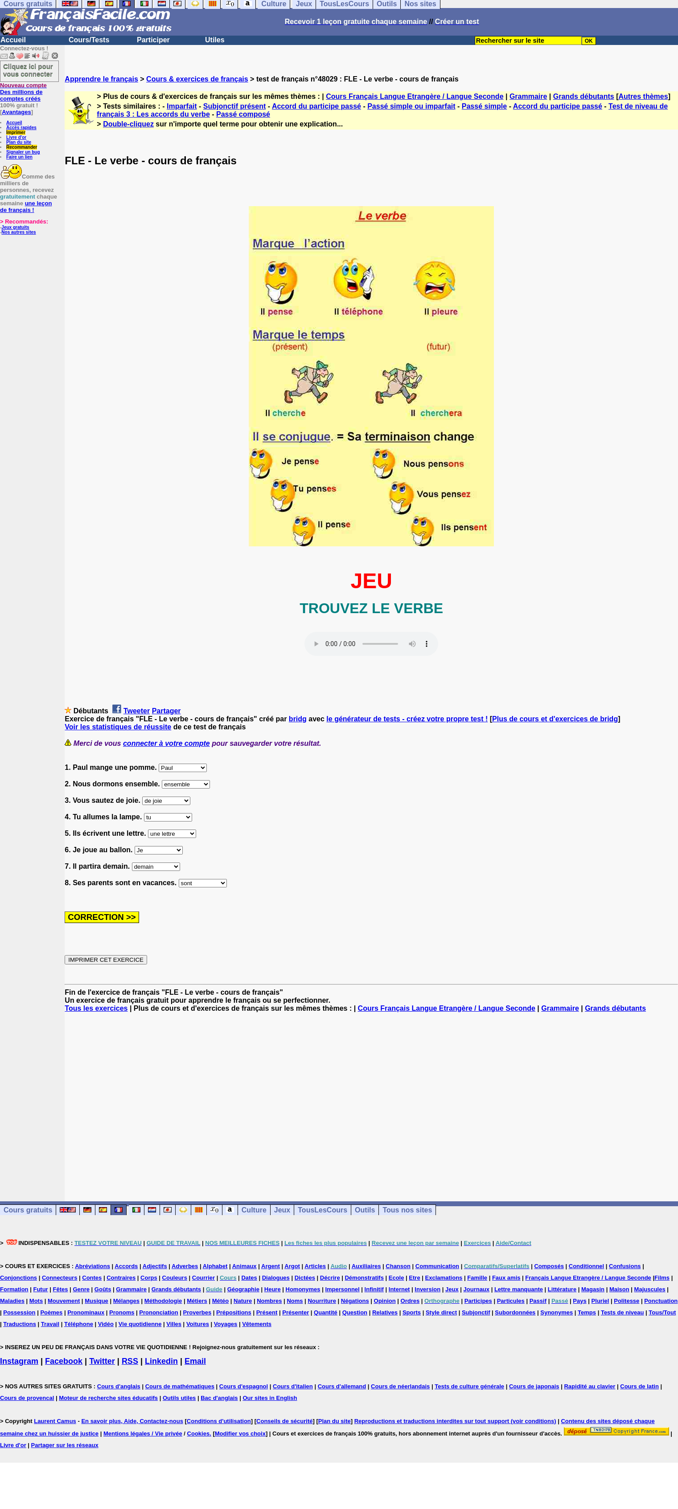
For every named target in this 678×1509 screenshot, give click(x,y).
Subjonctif (476, 1312)
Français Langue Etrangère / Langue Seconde (588, 1277)
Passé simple (484, 106)
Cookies (198, 1433)
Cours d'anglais (118, 1386)
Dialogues (276, 1277)
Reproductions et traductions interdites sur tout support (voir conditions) (455, 1421)
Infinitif (374, 1289)
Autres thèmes (643, 96)
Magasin (592, 1289)
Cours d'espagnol (243, 1386)
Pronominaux (85, 1312)
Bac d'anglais (219, 1398)
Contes (92, 1277)
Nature (243, 1300)
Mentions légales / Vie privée (142, 1433)
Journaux (477, 1289)
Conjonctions (18, 1277)
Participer (153, 40)
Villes (173, 1324)
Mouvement (64, 1300)
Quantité (325, 1312)
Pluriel (600, 1300)
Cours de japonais (534, 1386)
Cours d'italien (293, 1386)
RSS (130, 1361)
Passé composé (243, 114)
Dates (249, 1277)
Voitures (197, 1324)
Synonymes (556, 1312)
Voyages (226, 1324)
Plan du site (18, 142)
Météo (220, 1300)
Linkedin (161, 1361)
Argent (270, 1266)
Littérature (562, 1289)
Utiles (215, 40)
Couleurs (174, 1277)
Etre (414, 1277)
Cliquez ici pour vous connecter (28, 69)
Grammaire (528, 96)
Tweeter (136, 711)
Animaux (244, 1266)
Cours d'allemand (342, 1386)
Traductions (19, 1324)
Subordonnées (515, 1312)
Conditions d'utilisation (219, 1421)
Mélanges (126, 1300)
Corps (148, 1277)
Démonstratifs (364, 1277)
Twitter (102, 1361)
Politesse (626, 1300)
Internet (399, 1289)
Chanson (398, 1266)
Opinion (385, 1300)
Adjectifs (155, 1266)
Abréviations (92, 1266)
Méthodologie (163, 1300)
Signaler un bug (23, 152)
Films (662, 1277)
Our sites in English (269, 1398)
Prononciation (158, 1312)
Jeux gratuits (15, 227)
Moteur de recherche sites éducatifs (108, 1398)
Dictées (305, 1277)
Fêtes (60, 1289)
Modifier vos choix (240, 1433)
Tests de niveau (622, 1312)
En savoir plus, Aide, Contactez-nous (132, 1421)
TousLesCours (322, 1210)
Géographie (243, 1289)
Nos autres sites (18, 232)
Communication (437, 1266)
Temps (587, 1312)
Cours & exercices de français (197, 79)
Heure (272, 1289)
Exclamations (444, 1277)
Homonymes (303, 1289)
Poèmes (51, 1312)
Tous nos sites (407, 1210)
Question (354, 1312)
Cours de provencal (27, 1398)
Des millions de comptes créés (23, 92)
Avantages (16, 112)
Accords (126, 1266)
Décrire (330, 1277)
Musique (96, 1300)
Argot (292, 1266)
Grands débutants (583, 96)
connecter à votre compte (166, 743)
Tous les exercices (96, 1008)
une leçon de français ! (26, 206)
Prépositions (233, 1312)
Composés (548, 1266)
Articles (315, 1266)
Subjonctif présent (234, 106)
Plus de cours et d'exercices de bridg (555, 719)
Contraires (121, 1277)
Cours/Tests (89, 40)
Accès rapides (21, 127)
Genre (81, 1289)
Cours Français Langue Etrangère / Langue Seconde (414, 96)
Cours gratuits (28, 1210)
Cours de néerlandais (400, 1386)
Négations (355, 1300)
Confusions (625, 1266)
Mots (36, 1300)
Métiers (197, 1300)
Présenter (295, 1312)
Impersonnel (342, 1289)
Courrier (203, 1277)
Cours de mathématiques (179, 1386)
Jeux (282, 1210)
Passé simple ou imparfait (411, 106)
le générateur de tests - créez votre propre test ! (407, 719)
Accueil (13, 40)
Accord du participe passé (316, 106)
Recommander (21, 147)
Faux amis (506, 1277)
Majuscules (650, 1289)
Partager (166, 711)
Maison (619, 1289)
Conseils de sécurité (284, 1421)
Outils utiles (179, 1398)
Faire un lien (19, 157)
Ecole (396, 1277)
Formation (14, 1289)
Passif (538, 1300)
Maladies (12, 1300)
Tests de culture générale (469, 1386)
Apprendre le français (101, 79)
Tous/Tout (662, 1312)
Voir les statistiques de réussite (118, 727)
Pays (579, 1300)
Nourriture (322, 1300)
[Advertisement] (371, 1099)
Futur (40, 1289)
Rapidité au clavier (589, 1386)
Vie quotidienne (140, 1324)
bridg (298, 719)
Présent (267, 1312)
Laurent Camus (55, 1421)
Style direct (441, 1312)
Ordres (410, 1300)
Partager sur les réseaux (65, 1445)
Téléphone (78, 1324)
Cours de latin (639, 1386)
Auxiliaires (366, 1266)
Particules (511, 1300)
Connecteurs (59, 1277)
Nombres (269, 1300)
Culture (254, 1210)
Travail (50, 1324)
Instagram (19, 1361)
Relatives (385, 1312)
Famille (477, 1277)
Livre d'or (16, 137)
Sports (412, 1312)
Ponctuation (661, 1300)
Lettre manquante (518, 1289)
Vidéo (106, 1324)
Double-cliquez (128, 124)
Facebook (63, 1361)
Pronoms (121, 1312)
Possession (19, 1312)
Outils (365, 1210)
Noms (295, 1300)
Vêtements (256, 1324)
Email (195, 1361)
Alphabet (215, 1266)
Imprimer (15, 132)
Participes (478, 1300)
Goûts (103, 1289)
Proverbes (197, 1312)
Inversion (427, 1289)
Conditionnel (586, 1266)
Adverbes (185, 1266)
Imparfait (182, 106)
